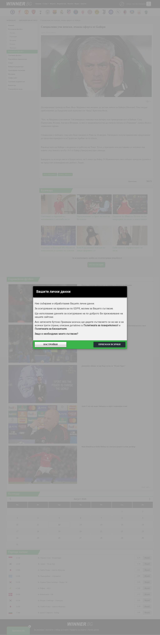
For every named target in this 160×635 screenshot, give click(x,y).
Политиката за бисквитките (51, 328)
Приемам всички (109, 344)
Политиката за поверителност (100, 325)
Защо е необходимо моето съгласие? (56, 333)
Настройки (50, 344)
